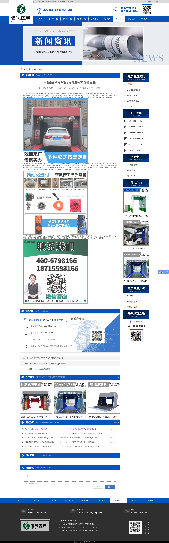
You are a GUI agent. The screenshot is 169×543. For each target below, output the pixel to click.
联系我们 (156, 1)
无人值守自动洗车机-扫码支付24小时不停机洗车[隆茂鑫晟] (70, 417)
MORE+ (116, 377)
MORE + (116, 422)
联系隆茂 (143, 19)
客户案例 (107, 19)
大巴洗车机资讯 (133, 95)
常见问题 (130, 107)
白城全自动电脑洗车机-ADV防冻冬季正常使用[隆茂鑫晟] (136, 133)
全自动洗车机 (53, 19)
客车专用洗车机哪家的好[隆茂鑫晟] (136, 139)
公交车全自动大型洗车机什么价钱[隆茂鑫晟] (136, 145)
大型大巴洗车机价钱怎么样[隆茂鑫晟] (136, 150)
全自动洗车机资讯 (133, 90)
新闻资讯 (119, 19)
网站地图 (148, 1)
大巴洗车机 (67, 19)
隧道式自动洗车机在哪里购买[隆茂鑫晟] (136, 121)
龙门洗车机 (81, 19)
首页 (40, 19)
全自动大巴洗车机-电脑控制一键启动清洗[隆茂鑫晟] (136, 249)
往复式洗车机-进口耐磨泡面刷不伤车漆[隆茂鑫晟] (36, 417)
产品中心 (94, 19)
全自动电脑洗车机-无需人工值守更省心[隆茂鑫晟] (104, 417)
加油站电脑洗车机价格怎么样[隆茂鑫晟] (136, 127)
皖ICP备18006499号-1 (87, 542)
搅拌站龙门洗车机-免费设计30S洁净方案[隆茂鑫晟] (136, 217)
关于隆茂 (131, 19)
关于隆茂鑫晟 (132, 302)
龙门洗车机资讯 (133, 101)
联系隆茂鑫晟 (132, 307)
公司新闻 (130, 84)
